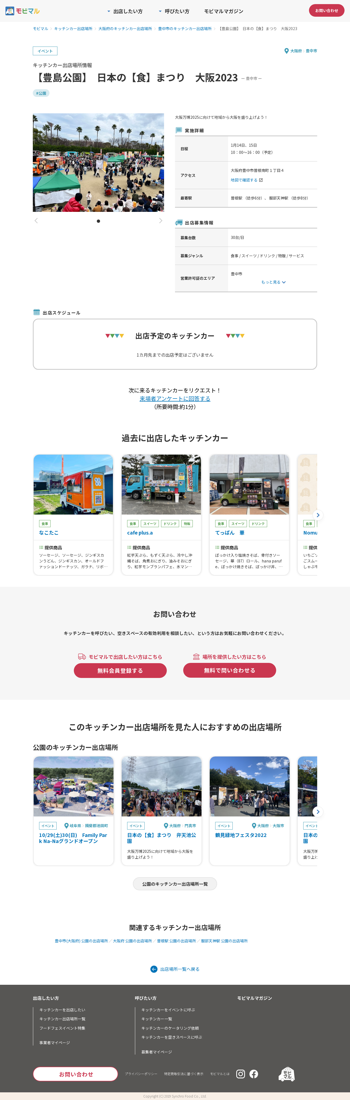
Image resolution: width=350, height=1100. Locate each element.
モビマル (40, 28)
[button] (36, 221)
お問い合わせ (326, 10)
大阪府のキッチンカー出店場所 (125, 28)
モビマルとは (220, 1073)
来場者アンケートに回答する (175, 398)
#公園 (41, 93)
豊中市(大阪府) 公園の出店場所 (81, 940)
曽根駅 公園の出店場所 (176, 940)
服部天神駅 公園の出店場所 (224, 940)
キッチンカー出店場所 (73, 28)
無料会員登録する (120, 670)
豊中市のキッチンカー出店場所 (185, 28)
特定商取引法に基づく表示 (183, 1073)
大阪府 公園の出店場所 (132, 940)
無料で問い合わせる (230, 670)
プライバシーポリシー (141, 1073)
